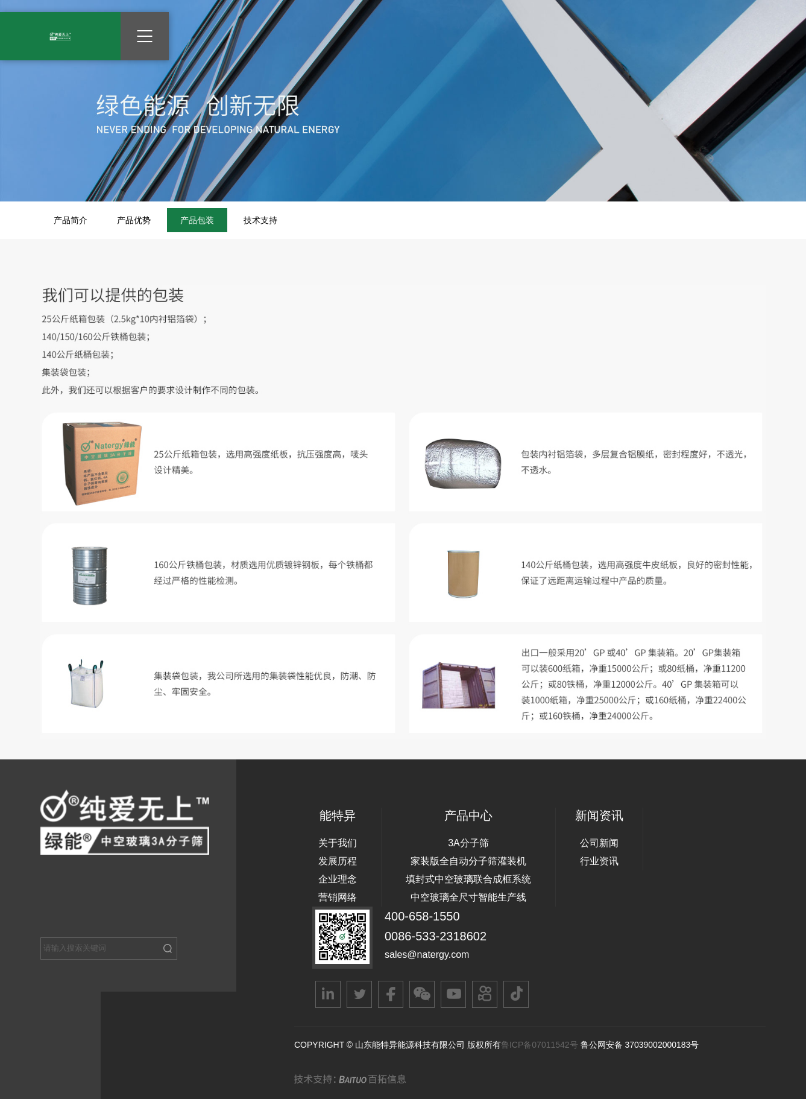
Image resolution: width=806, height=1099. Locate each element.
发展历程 (337, 861)
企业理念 (337, 879)
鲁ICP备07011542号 (541, 1045)
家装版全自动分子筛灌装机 (468, 861)
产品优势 (134, 220)
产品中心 (468, 815)
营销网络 (337, 897)
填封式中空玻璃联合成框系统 (468, 879)
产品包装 (197, 220)
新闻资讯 (599, 815)
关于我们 (337, 843)
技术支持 (260, 220)
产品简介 (70, 220)
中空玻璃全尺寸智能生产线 (468, 897)
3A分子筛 (468, 843)
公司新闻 (599, 843)
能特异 (338, 815)
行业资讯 (599, 861)
